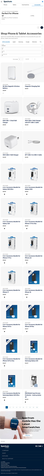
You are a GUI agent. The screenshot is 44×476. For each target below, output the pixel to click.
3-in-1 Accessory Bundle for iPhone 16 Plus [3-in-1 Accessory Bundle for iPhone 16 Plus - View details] (33, 325)
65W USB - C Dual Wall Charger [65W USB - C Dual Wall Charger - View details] (10, 121)
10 (36, 407)
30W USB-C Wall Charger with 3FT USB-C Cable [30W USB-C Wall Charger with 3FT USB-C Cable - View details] (33, 121)
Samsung (20, 41)
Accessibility (3, 461)
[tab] (6, 41)
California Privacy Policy (5, 465)
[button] (22, 450)
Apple (14, 41)
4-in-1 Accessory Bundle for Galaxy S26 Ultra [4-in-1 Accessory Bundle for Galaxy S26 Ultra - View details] (11, 188)
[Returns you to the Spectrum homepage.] (8, 1)
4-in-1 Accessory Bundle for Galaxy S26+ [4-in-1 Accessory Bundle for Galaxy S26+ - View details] (34, 188)
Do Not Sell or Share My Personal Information (9, 466)
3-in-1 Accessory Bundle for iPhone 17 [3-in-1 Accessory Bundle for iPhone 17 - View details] (11, 291)
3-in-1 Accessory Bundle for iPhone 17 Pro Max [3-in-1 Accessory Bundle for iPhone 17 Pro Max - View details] (33, 222)
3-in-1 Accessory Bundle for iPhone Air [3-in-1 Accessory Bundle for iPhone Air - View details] (33, 257)
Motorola (34, 41)
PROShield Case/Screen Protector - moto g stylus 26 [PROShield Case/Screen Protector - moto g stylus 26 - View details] (33, 395)
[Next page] (34, 59)
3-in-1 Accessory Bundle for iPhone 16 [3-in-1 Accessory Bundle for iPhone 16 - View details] (33, 291)
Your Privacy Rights (4, 464)
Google (27, 41)
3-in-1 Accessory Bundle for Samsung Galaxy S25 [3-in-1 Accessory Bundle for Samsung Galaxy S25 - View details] (33, 360)
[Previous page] (32, 59)
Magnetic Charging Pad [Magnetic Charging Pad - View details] (32, 86)
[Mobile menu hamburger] (1, 1)
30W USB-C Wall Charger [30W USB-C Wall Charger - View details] (11, 155)
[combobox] (22, 45)
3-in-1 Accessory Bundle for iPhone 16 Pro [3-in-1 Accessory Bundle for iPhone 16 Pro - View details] (11, 325)
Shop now (27, 435)
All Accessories (6, 41)
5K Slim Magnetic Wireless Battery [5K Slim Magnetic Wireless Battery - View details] (11, 87)
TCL (41, 41)
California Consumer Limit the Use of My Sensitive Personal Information (13, 467)
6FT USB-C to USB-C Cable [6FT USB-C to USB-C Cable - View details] (33, 155)
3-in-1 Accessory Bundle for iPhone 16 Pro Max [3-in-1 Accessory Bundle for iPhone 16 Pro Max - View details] (11, 360)
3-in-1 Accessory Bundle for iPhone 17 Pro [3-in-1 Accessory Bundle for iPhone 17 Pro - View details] (11, 257)
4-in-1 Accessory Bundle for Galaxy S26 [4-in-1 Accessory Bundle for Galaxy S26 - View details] (11, 222)
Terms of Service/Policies (5, 462)
